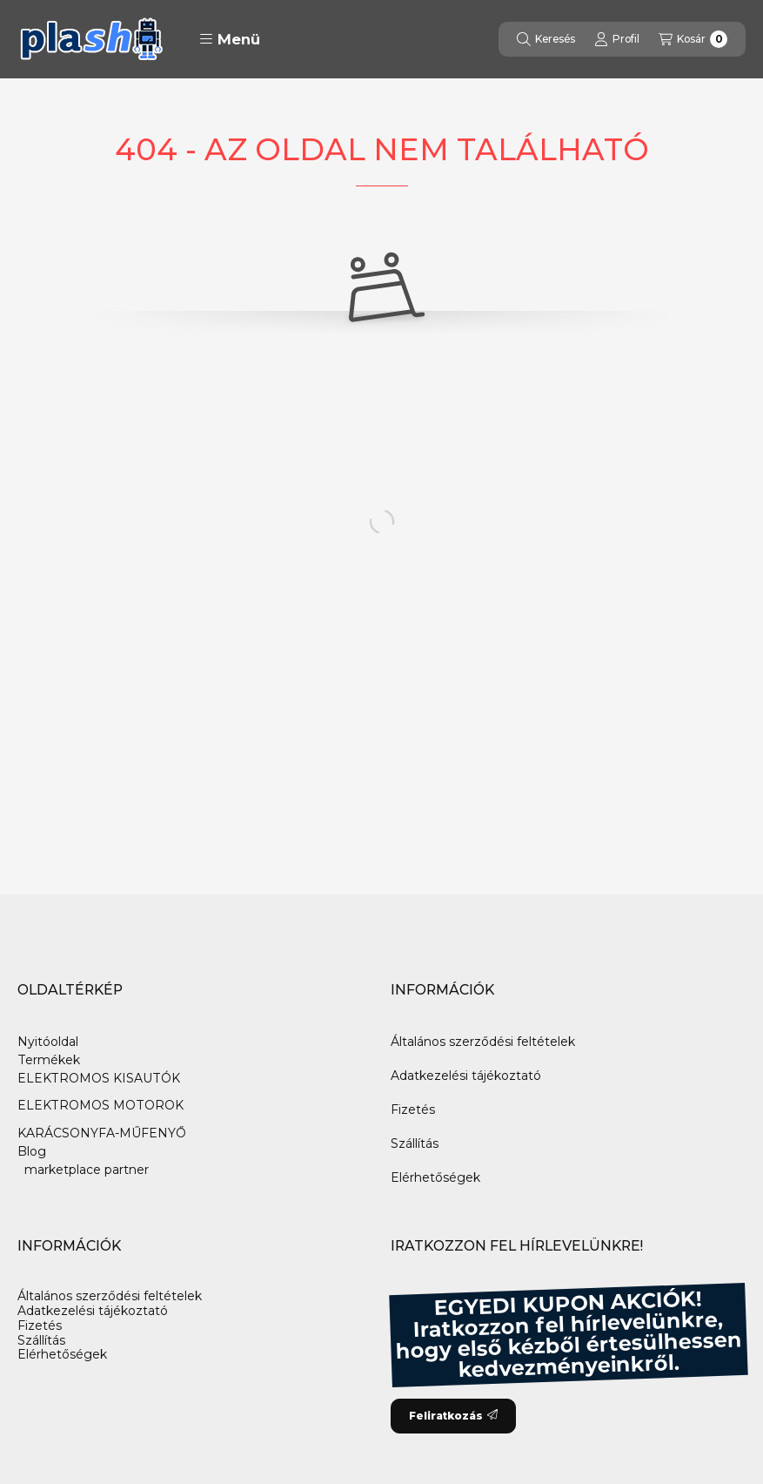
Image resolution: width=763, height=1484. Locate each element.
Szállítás (414, 1143)
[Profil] (616, 39)
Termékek (48, 1060)
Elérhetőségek (435, 1177)
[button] (229, 39)
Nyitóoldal (47, 1041)
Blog (31, 1151)
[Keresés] (546, 39)
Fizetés (413, 1109)
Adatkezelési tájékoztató (466, 1075)
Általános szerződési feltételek (483, 1041)
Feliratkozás (453, 1415)
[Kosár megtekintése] (693, 39)
